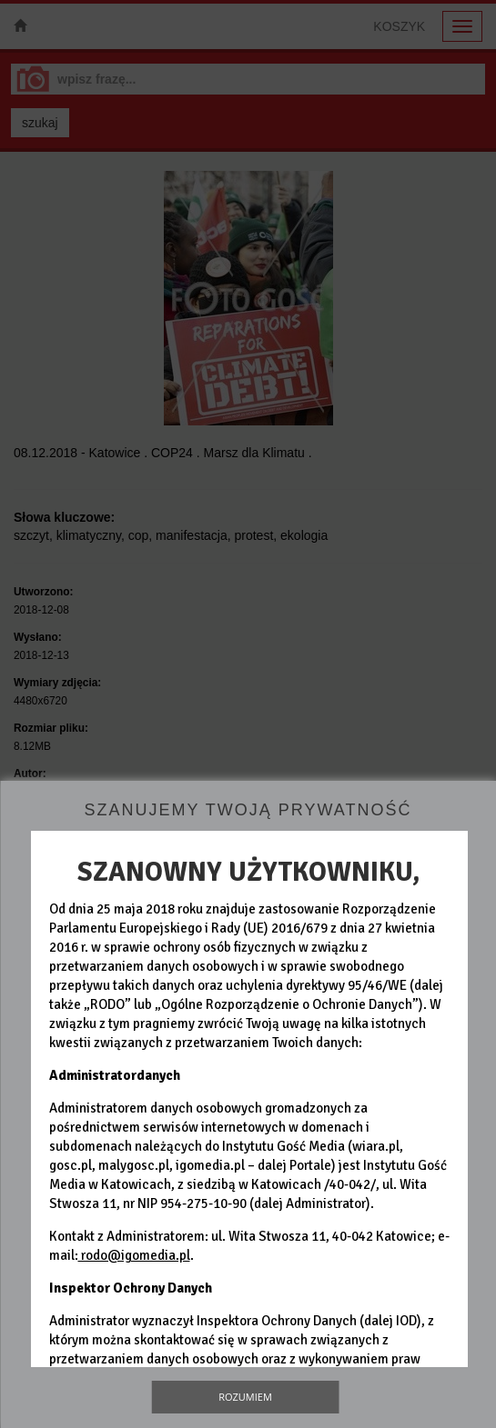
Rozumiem (245, 1396)
